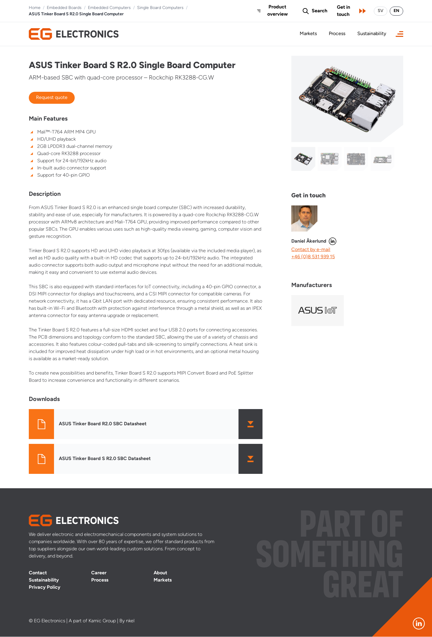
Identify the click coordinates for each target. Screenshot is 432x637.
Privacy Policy (44, 587)
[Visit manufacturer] (317, 310)
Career (98, 573)
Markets (308, 34)
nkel (130, 621)
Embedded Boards (64, 8)
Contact (38, 573)
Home (34, 8)
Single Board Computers (160, 8)
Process (337, 34)
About (160, 573)
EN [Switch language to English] (396, 11)
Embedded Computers (109, 8)
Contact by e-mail (310, 249)
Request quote (52, 97)
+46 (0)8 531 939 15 (313, 257)
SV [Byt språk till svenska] (380, 11)
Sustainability (371, 34)
